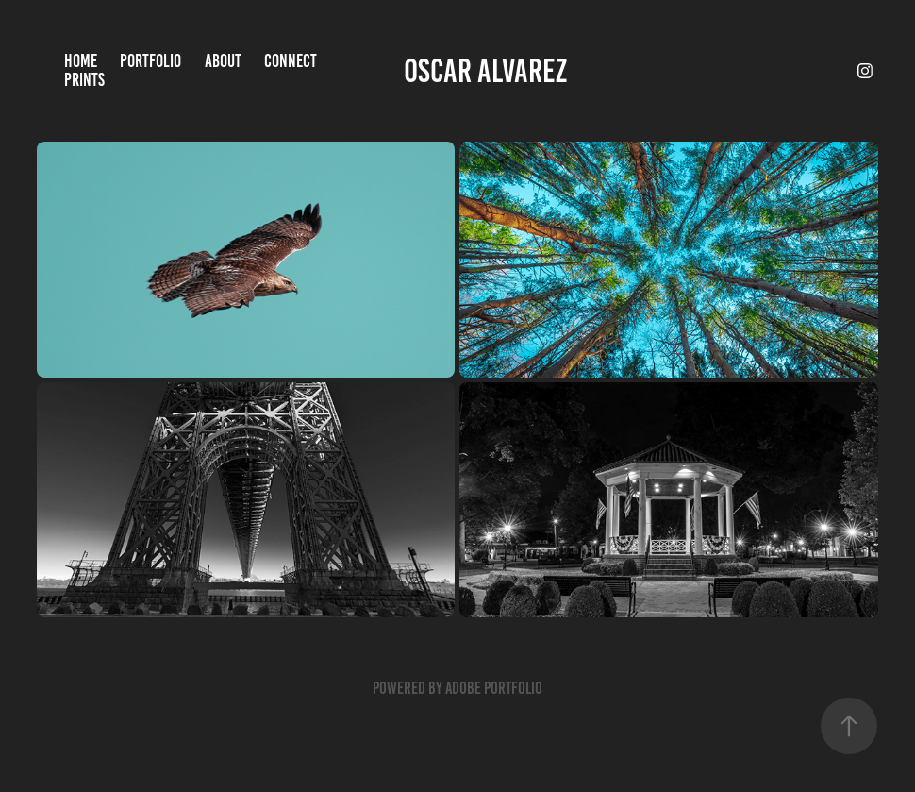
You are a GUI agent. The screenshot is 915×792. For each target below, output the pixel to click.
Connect (290, 61)
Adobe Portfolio (493, 688)
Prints (84, 80)
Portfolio (150, 61)
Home (80, 61)
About (223, 61)
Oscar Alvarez (485, 71)
